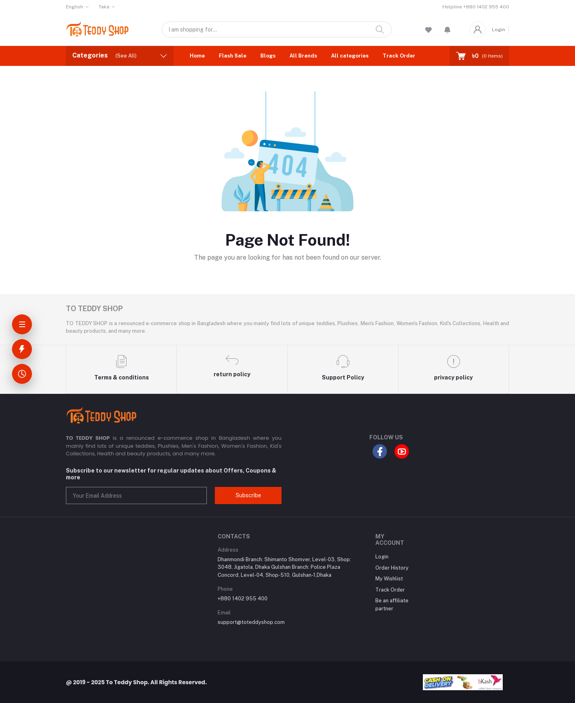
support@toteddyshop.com (251, 622)
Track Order (399, 56)
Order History (391, 568)
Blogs (268, 56)
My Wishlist (389, 579)
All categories (350, 56)
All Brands (303, 56)
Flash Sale (232, 56)
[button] (447, 29)
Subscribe (248, 495)
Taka (104, 7)
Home (197, 56)
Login (498, 29)
